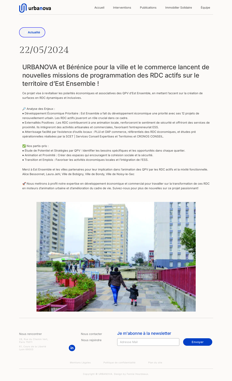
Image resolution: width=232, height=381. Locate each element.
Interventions (122, 7)
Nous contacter (91, 334)
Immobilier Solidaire (178, 7)
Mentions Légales (80, 362)
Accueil (99, 7)
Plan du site (155, 362)
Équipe (205, 7)
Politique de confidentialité (120, 362)
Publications (148, 7)
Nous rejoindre (91, 340)
